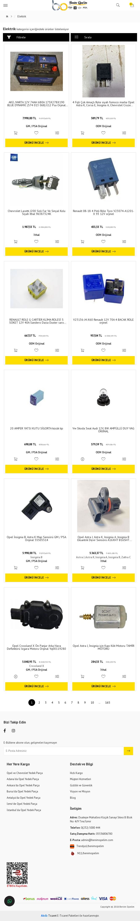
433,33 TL (103, 227)
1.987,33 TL (36, 227)
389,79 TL (103, 118)
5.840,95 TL (36, 662)
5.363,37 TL (103, 553)
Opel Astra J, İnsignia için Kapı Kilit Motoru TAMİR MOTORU (103, 647)
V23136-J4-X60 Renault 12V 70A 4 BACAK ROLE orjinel (103, 321)
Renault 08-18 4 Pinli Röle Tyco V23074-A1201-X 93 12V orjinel (103, 212)
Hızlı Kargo (76, 773)
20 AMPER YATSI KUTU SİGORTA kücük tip (36, 428)
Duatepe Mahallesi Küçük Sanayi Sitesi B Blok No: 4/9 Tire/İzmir (101, 819)
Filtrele (17, 37)
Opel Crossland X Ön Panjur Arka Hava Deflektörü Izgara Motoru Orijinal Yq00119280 (36, 647)
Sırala (83, 37)
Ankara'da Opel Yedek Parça (23, 785)
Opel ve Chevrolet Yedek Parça (25, 773)
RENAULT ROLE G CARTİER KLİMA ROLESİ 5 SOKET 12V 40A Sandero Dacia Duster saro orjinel (36, 321)
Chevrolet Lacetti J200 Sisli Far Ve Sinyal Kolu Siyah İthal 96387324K (37, 212)
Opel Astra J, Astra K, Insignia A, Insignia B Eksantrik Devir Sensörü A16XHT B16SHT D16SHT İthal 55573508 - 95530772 (103, 538)
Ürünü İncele (37, 143)
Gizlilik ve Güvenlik (81, 785)
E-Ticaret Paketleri (68, 915)
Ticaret (49, 915)
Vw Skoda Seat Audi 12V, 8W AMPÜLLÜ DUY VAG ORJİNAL (103, 429)
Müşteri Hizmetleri (80, 779)
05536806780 (91, 834)
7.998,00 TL (37, 118)
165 (107, 702)
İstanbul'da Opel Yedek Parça (24, 810)
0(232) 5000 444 (85, 827)
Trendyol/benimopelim (87, 846)
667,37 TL (37, 335)
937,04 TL (103, 335)
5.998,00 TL (36, 553)
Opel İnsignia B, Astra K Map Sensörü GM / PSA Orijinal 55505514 (36, 538)
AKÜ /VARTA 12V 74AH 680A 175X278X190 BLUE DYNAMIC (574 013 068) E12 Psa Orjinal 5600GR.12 (37, 103)
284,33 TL (103, 662)
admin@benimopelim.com (91, 840)
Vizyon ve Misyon (80, 791)
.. (99, 702)
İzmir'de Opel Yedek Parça (22, 804)
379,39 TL (103, 444)
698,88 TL (36, 444)
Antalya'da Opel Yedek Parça (23, 798)
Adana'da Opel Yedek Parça (23, 779)
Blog (73, 798)
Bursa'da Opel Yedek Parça (22, 791)
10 (92, 702)
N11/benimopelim (84, 853)
